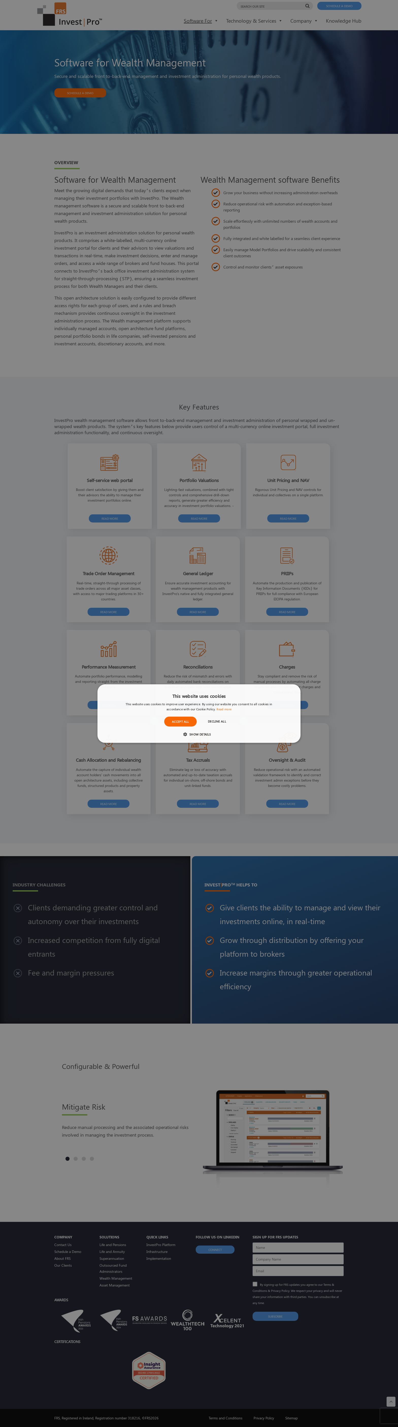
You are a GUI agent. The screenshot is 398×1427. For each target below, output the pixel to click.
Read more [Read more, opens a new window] (224, 709)
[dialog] (199, 713)
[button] (199, 734)
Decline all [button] (217, 721)
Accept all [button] (180, 721)
